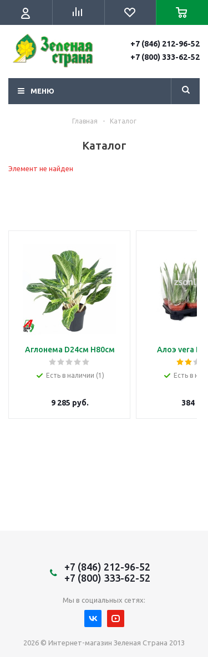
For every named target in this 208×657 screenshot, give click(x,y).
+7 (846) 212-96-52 (165, 44)
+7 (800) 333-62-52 (165, 57)
